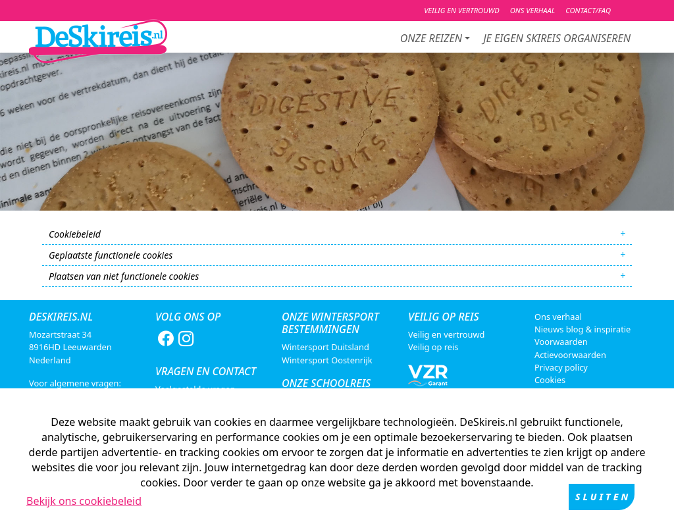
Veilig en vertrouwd (446, 334)
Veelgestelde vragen (195, 389)
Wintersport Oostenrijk (327, 360)
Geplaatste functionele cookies (110, 255)
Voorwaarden (561, 342)
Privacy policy (561, 367)
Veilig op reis (433, 347)
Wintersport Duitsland (325, 347)
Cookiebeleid (75, 234)
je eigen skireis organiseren (557, 38)
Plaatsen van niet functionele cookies (124, 276)
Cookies (549, 380)
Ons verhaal (558, 317)
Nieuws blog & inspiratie (582, 329)
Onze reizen (431, 38)
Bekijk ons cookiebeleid (84, 503)
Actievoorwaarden (570, 355)
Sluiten (603, 499)
